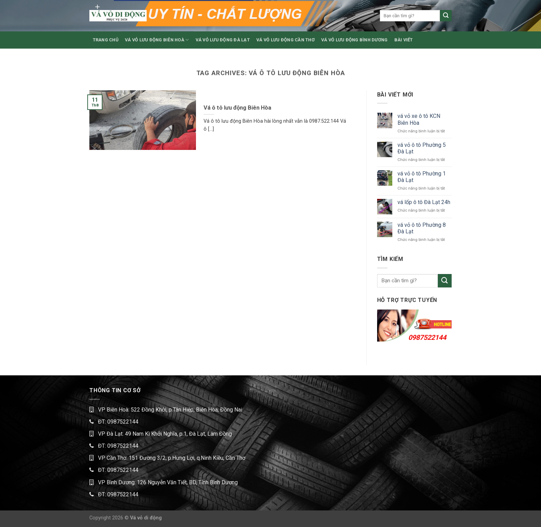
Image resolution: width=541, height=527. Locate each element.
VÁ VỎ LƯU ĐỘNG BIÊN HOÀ (157, 40)
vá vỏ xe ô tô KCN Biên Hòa (418, 119)
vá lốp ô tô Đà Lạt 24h (423, 202)
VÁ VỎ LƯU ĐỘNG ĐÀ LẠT (223, 39)
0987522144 (427, 337)
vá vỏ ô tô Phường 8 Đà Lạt (421, 228)
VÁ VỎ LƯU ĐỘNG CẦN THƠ (285, 39)
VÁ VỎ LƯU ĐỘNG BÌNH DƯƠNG (354, 39)
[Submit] (446, 16)
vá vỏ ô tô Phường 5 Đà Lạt (421, 148)
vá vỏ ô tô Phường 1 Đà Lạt (421, 176)
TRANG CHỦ (105, 39)
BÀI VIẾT (403, 39)
